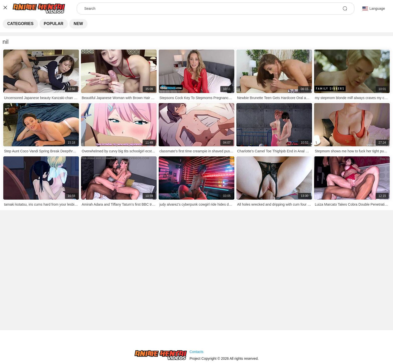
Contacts (196, 352)
